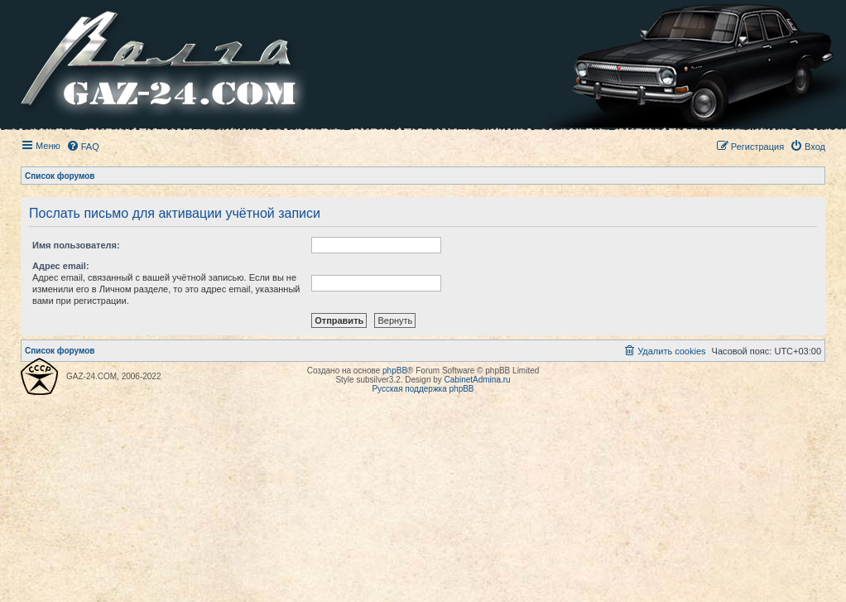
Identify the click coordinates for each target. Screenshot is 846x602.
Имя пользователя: (76, 245)
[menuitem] (82, 147)
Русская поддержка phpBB (422, 388)
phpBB (394, 370)
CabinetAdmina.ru (478, 379)
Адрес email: (60, 266)
